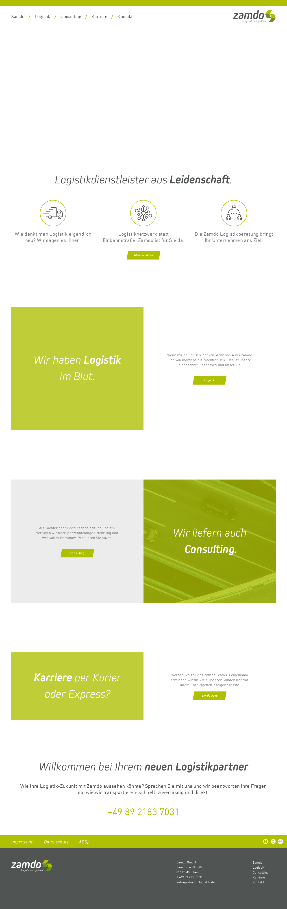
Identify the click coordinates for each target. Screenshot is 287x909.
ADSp (84, 842)
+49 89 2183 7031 (144, 811)
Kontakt (125, 16)
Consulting (71, 16)
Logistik (42, 16)
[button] (265, 841)
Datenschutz (56, 842)
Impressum (22, 842)
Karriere (99, 16)
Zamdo (17, 16)
